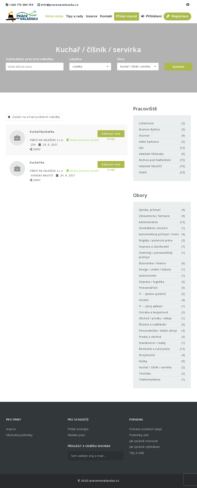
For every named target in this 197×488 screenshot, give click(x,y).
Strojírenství (147, 355)
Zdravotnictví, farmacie (154, 216)
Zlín (141, 148)
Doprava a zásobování (154, 246)
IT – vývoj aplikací (151, 306)
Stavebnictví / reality (152, 343)
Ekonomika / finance (152, 263)
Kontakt (106, 16)
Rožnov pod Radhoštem (155, 160)
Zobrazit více (111, 133)
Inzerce (91, 16)
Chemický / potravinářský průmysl (156, 255)
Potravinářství (148, 287)
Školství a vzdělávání (152, 324)
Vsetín (143, 172)
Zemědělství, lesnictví (153, 228)
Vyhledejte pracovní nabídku (30, 59)
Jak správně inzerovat (143, 441)
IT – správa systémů (152, 294)
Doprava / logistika (151, 282)
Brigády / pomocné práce (156, 240)
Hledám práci (76, 435)
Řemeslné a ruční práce (154, 349)
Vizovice (144, 135)
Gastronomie (147, 275)
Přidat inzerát (126, 16)
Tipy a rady (74, 16)
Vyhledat (178, 66)
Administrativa (148, 222)
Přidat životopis (78, 429)
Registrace (177, 16)
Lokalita (75, 59)
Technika (145, 373)
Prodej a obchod (150, 337)
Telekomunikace (150, 379)
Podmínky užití (139, 435)
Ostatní (144, 300)
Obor (121, 59)
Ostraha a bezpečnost (153, 312)
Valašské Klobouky (151, 154)
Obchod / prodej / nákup (155, 318)
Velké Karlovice (149, 141)
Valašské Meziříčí (150, 166)
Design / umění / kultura (155, 269)
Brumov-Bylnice (149, 129)
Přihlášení (151, 16)
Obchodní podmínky (19, 435)
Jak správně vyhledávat (144, 447)
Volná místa (54, 16)
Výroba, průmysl (150, 210)
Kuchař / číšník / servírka (155, 367)
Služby (143, 361)
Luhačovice (146, 123)
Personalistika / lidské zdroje (158, 330)
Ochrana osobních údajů (145, 429)
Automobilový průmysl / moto (159, 234)
